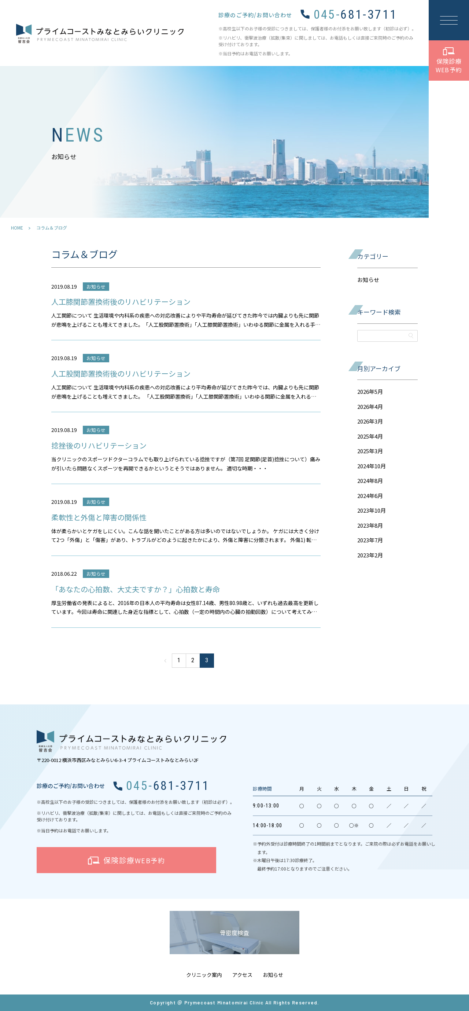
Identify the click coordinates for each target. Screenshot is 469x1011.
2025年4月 (370, 436)
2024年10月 (371, 466)
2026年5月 (370, 391)
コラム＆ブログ (51, 227)
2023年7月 (370, 540)
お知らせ (368, 279)
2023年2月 (370, 555)
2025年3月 (370, 451)
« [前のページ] (165, 660)
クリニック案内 (204, 974)
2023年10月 (371, 510)
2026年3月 (370, 421)
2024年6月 (370, 495)
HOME (17, 227)
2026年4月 (370, 406)
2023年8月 (370, 525)
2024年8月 (370, 480)
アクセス (242, 974)
